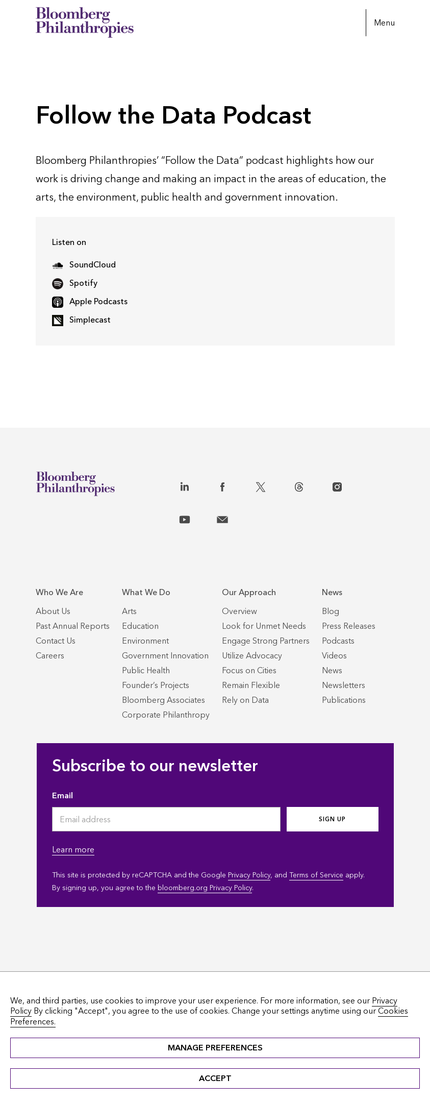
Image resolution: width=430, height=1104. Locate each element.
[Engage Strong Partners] (266, 640)
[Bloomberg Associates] (163, 700)
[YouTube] (195, 517)
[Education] (140, 626)
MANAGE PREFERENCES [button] (215, 1047)
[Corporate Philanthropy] (166, 714)
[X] (271, 485)
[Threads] (310, 485)
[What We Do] (166, 592)
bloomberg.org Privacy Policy (205, 888)
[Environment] (145, 640)
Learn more (73, 849)
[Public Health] (146, 670)
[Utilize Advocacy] (252, 655)
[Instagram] (348, 485)
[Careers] (50, 655)
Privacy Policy (249, 875)
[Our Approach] (266, 592)
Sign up (332, 819)
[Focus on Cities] (249, 670)
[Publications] (344, 700)
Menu (384, 22)
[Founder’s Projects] (155, 685)
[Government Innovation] (165, 655)
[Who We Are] (73, 592)
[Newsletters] (343, 685)
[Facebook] (233, 485)
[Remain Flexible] (251, 685)
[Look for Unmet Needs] (264, 626)
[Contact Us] (56, 640)
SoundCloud (84, 264)
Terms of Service (316, 875)
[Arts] (129, 611)
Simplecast (81, 319)
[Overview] (239, 611)
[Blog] (330, 611)
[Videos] (334, 655)
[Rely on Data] (245, 700)
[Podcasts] (338, 640)
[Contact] (233, 517)
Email (62, 795)
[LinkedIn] (195, 485)
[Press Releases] (349, 626)
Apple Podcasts (90, 301)
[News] (349, 592)
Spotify (74, 283)
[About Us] (53, 611)
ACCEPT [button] (215, 1078)
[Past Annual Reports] (73, 626)
